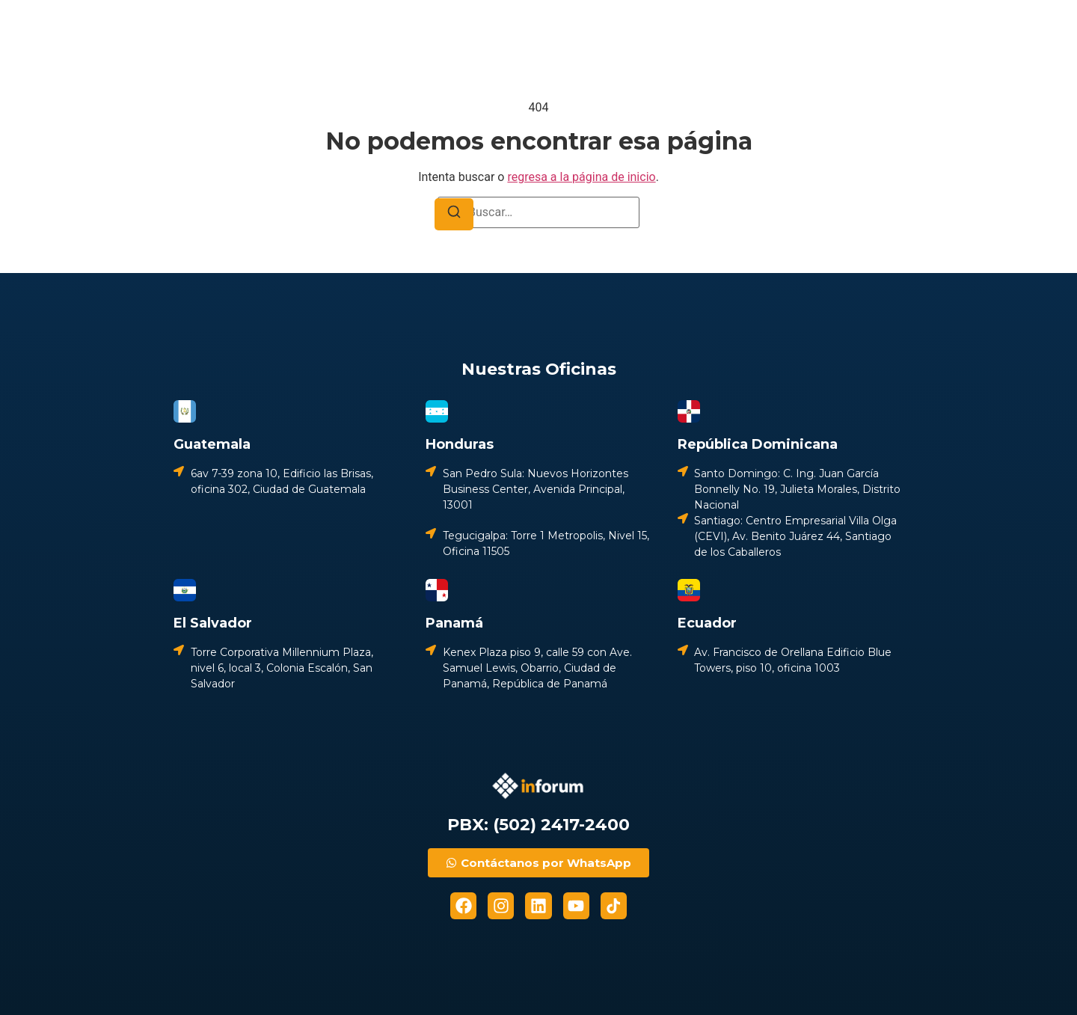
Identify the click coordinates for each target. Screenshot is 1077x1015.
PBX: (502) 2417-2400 (538, 825)
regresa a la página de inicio (581, 177)
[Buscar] (454, 214)
